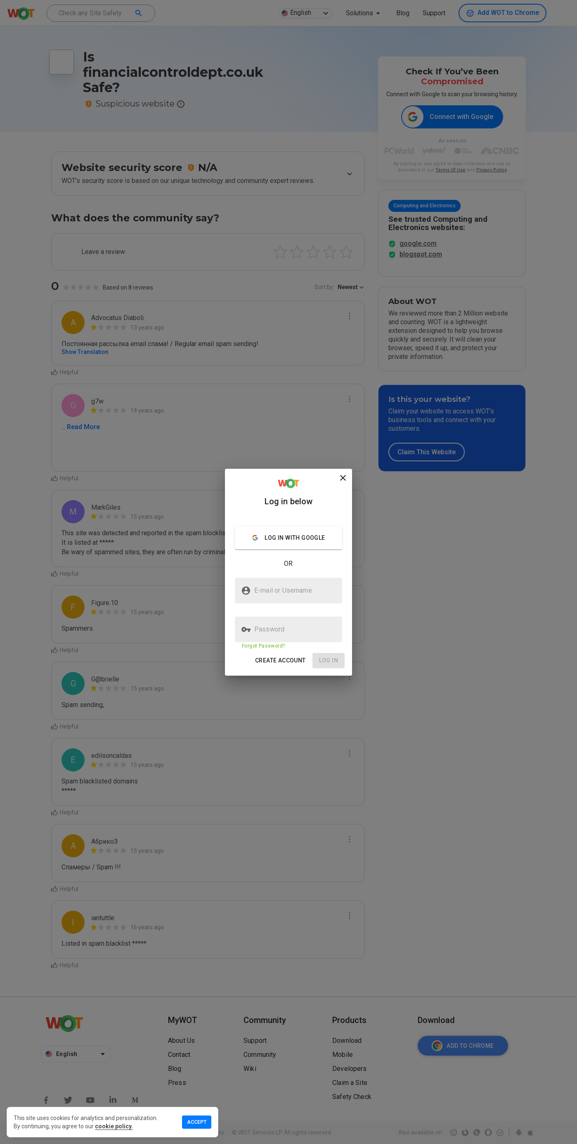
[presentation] (288, 572)
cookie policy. (114, 1126)
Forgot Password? (263, 646)
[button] (280, 660)
